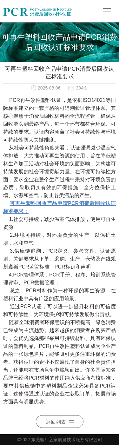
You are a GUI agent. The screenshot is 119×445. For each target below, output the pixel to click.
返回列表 (60, 422)
